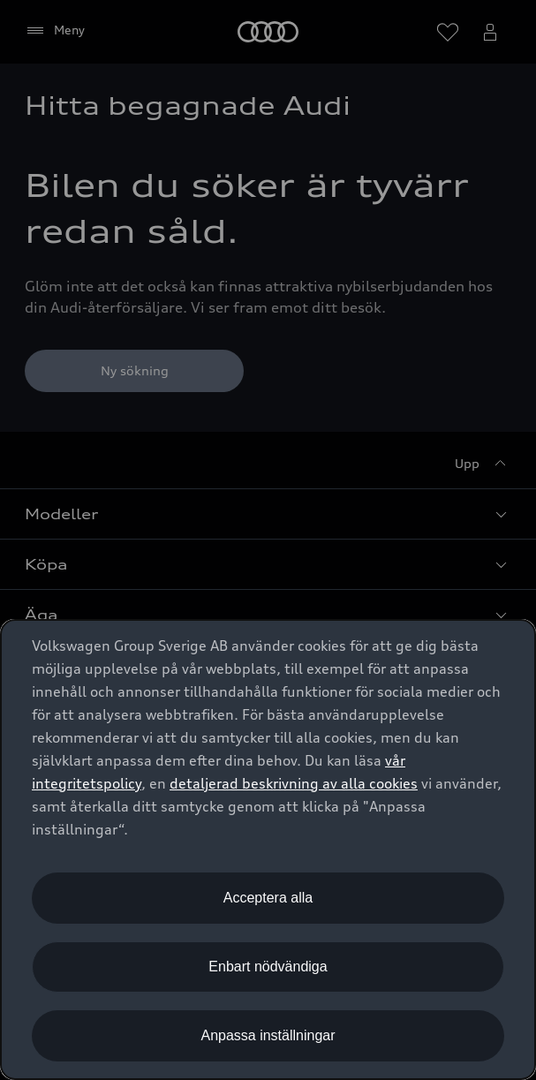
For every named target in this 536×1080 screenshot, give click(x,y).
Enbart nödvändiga (267, 966)
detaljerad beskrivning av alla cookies (294, 783)
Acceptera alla (268, 897)
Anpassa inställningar (267, 1035)
